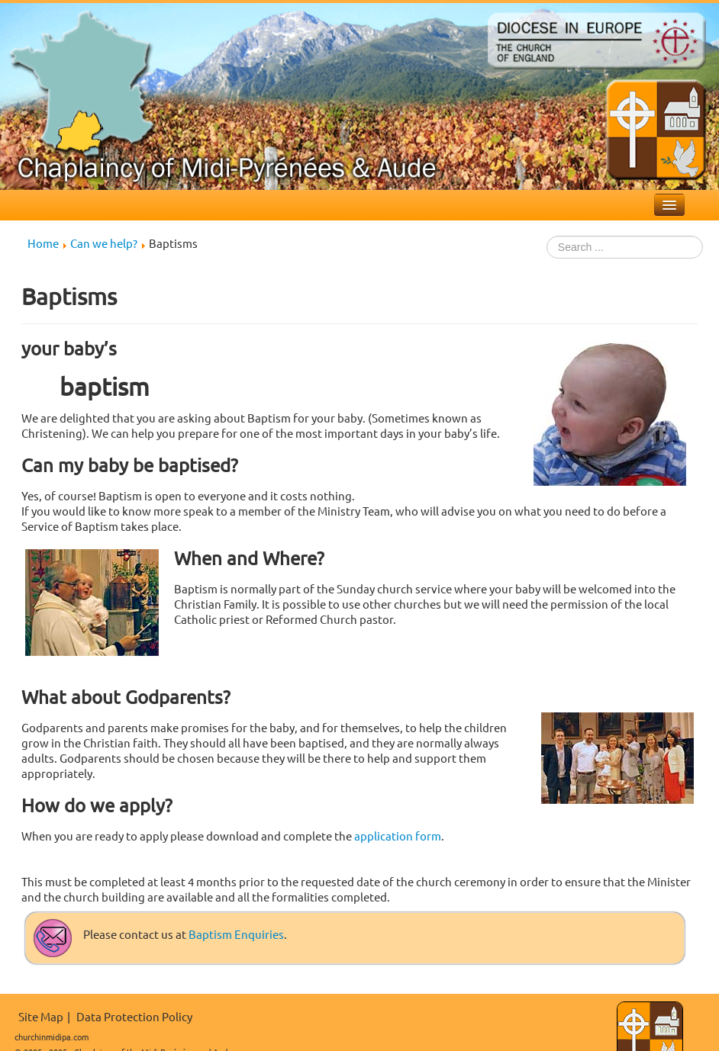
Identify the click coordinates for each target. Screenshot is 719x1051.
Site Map (40, 1016)
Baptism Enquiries (236, 934)
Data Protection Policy (134, 1016)
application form (397, 835)
